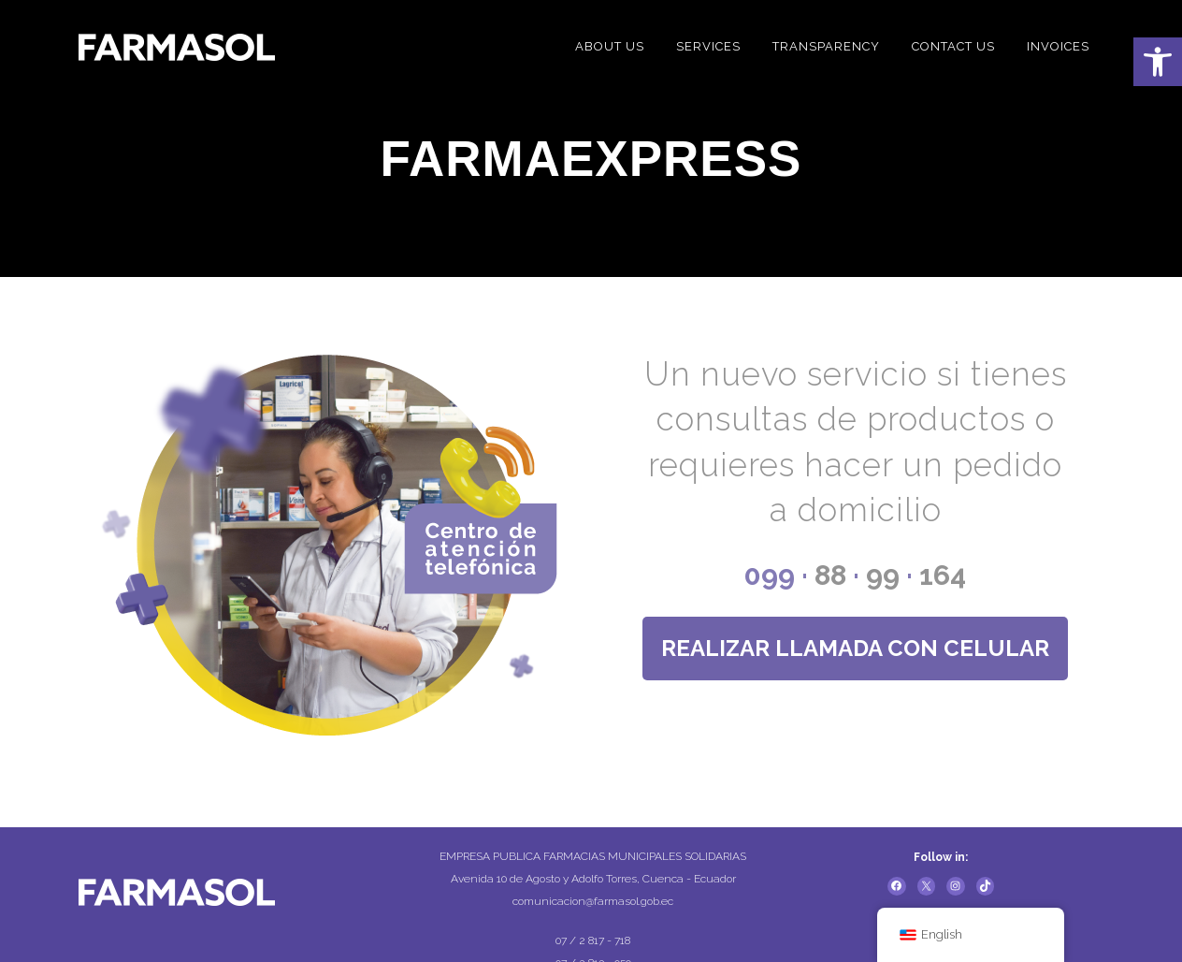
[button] (1157, 61)
